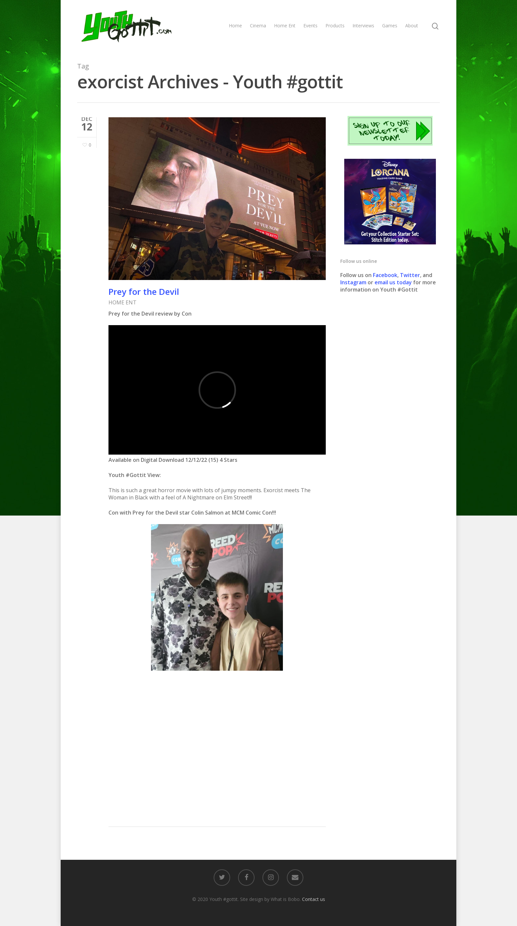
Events (310, 25)
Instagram (354, 282)
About (411, 25)
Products (335, 25)
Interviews (363, 25)
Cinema (258, 25)
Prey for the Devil (143, 291)
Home (235, 25)
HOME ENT (122, 302)
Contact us (313, 899)
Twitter (410, 275)
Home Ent (284, 25)
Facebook (385, 275)
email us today (393, 282)
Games (389, 25)
